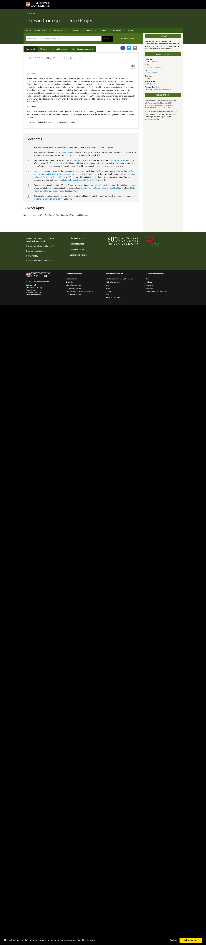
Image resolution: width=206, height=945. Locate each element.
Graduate (69, 282)
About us (131, 30)
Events (108, 291)
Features (148, 282)
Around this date (60, 49)
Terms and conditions (33, 295)
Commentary (74, 30)
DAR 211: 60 (150, 84)
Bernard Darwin (81, 160)
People (89, 30)
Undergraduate (71, 279)
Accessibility (30, 290)
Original (43, 49)
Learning (102, 30)
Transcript (30, 49)
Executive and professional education (79, 291)
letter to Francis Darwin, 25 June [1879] (80, 180)
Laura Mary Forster (66, 152)
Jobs (107, 294)
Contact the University (34, 288)
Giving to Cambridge (113, 297)
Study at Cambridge (74, 273)
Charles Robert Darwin (154, 67)
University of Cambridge (38, 246)
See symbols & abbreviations (162, 89)
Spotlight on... (150, 288)
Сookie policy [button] (88, 940)
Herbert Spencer (121, 160)
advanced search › (128, 39)
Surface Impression (44, 261)
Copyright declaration (35, 251)
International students (74, 285)
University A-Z (31, 285)
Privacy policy (32, 256)
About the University (114, 273)
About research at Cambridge (156, 291)
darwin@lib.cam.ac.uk (35, 241)
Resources (117, 30)
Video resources (77, 249)
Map (107, 285)
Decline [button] (173, 940)
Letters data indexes (78, 255)
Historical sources (77, 238)
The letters (57, 30)
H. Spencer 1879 (58, 163)
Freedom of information (34, 292)
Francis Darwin (151, 73)
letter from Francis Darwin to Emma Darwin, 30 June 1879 (59, 174)
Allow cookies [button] (190, 940)
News (108, 288)
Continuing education (73, 288)
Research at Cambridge (154, 273)
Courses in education (73, 294)
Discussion (149, 285)
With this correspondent (82, 49)
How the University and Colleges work (119, 279)
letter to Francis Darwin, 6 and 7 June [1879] (99, 188)
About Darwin (40, 30)
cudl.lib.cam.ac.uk (151, 119)
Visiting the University (113, 282)
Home (27, 13)
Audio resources (77, 244)
